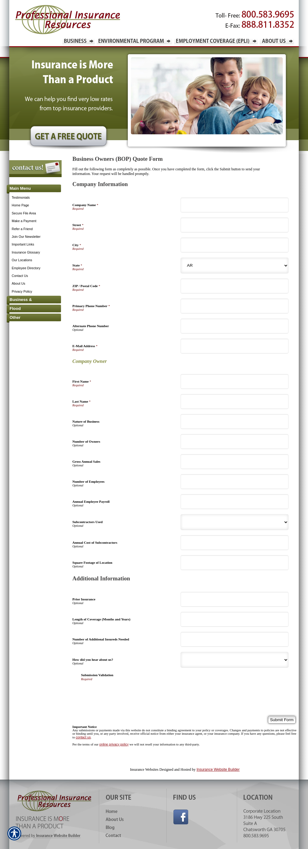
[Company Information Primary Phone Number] (234, 306)
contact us (83, 737)
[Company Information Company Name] (234, 205)
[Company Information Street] (234, 225)
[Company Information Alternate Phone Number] (234, 326)
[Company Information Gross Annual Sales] (234, 461)
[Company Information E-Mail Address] (234, 346)
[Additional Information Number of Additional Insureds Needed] (234, 639)
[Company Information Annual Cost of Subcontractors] (234, 542)
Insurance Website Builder (218, 769)
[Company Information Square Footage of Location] (234, 562)
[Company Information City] (234, 245)
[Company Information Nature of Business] (234, 421)
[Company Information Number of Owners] (234, 441)
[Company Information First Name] (234, 381)
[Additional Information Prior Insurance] (234, 599)
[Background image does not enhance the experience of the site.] (31, 189)
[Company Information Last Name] (234, 401)
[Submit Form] (282, 720)
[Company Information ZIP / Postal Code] (234, 286)
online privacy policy (113, 744)
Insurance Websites (144, 769)
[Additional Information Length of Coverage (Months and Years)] (234, 619)
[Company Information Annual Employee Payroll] (234, 501)
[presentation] (128, 693)
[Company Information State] (234, 266)
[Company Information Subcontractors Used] (234, 522)
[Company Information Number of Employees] (234, 481)
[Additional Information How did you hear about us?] (234, 660)
